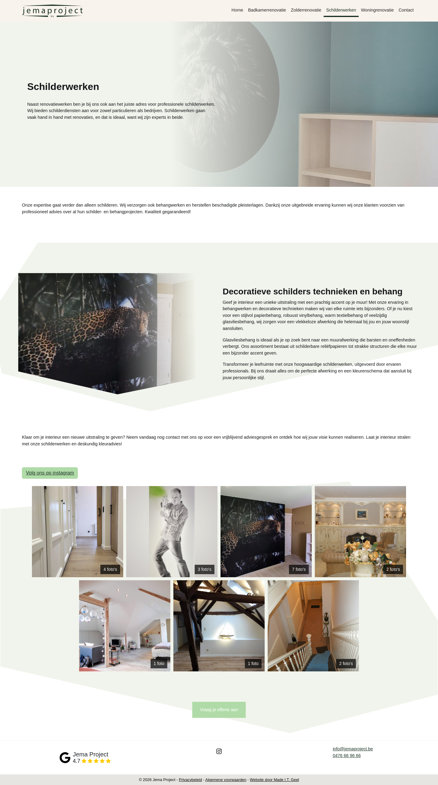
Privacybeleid (190, 779)
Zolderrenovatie (306, 10)
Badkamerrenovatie (267, 10)
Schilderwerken (341, 10)
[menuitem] (237, 11)
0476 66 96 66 (347, 755)
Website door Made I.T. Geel (274, 779)
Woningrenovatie (377, 10)
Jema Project (90, 754)
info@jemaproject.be (353, 748)
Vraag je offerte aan (219, 709)
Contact (406, 10)
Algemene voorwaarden (225, 779)
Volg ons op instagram (50, 472)
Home (237, 10)
